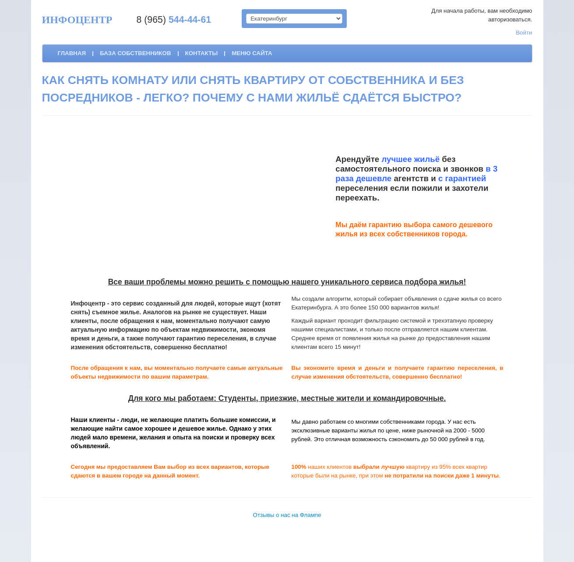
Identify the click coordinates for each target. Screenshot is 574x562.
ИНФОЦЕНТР (77, 19)
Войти (524, 32)
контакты (201, 53)
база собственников (135, 53)
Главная (72, 53)
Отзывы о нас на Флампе (287, 515)
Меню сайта (252, 53)
